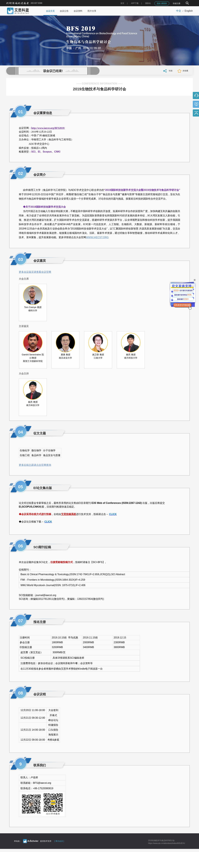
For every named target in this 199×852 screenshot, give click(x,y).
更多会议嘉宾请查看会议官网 (35, 272)
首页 (122, 3)
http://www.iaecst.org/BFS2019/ (48, 128)
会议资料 (78, 11)
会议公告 (64, 11)
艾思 (63, 514)
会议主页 (50, 11)
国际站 (148, 3)
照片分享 (92, 11)
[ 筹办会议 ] (59, 841)
